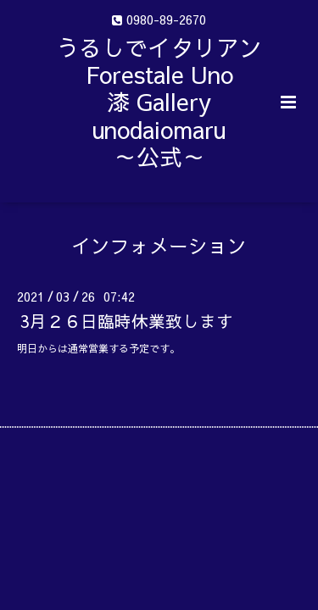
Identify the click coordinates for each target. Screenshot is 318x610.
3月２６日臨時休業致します (126, 320)
